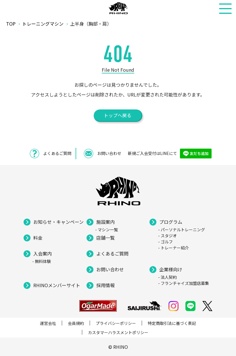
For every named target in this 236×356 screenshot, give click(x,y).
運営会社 (48, 323)
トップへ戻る (117, 115)
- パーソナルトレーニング (181, 229)
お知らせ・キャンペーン (58, 221)
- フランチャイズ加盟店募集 (183, 283)
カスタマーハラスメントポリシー (118, 332)
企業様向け (170, 269)
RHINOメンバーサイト (56, 285)
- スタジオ (167, 235)
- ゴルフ (165, 242)
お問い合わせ (110, 269)
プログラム (170, 221)
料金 (38, 237)
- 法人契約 (167, 277)
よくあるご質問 (112, 253)
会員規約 (76, 323)
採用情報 (105, 285)
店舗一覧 (105, 237)
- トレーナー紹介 (173, 248)
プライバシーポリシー (116, 323)
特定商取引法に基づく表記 (172, 323)
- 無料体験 (41, 261)
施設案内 (105, 221)
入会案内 (42, 253)
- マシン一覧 (106, 229)
